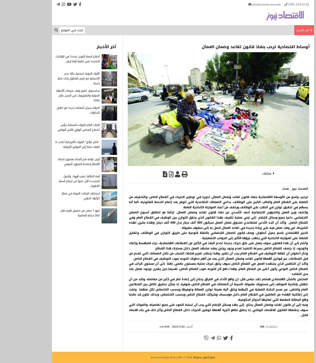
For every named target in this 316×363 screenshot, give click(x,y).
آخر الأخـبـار (277, 30)
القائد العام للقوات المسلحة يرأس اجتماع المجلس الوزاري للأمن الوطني (54, 127)
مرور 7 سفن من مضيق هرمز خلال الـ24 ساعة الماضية (55, 213)
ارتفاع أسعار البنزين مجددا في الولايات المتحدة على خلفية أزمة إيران (53, 59)
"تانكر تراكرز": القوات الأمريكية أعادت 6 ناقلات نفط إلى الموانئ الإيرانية (52, 144)
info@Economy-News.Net (241, 4)
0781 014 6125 (273, 4)
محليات (241, 173)
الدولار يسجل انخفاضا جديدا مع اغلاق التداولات (53, 110)
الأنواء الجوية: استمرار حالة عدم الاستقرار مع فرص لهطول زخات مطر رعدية (54, 78)
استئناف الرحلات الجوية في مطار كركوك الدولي (56, 196)
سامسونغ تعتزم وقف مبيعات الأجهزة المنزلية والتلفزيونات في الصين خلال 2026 (53, 95)
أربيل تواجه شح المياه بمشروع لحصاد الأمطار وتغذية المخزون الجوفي (53, 162)
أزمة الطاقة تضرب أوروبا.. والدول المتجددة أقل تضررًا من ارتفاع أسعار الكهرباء (54, 181)
